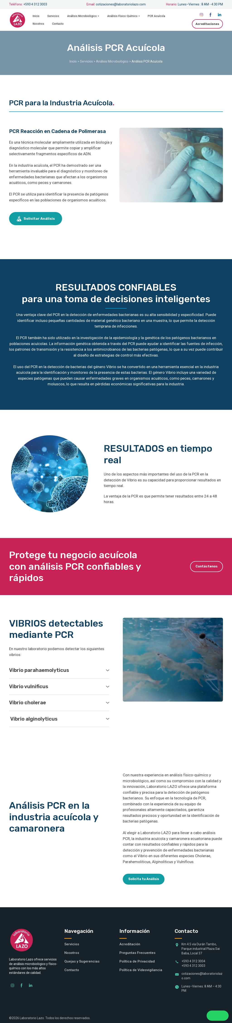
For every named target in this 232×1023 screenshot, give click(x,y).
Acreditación (129, 944)
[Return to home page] (17, 20)
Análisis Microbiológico (82, 16)
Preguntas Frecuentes (137, 953)
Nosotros (38, 23)
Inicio (36, 16)
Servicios (53, 16)
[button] (201, 14)
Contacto (58, 23)
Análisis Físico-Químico (122, 16)
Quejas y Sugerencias (81, 961)
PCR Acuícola (156, 16)
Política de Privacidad (137, 961)
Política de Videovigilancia (140, 970)
